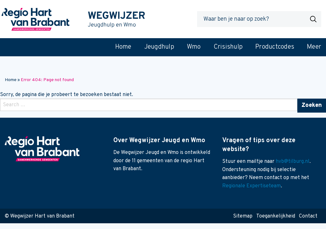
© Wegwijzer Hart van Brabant (39, 216)
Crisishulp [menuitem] (228, 47)
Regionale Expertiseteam (251, 186)
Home (11, 80)
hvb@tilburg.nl (292, 161)
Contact (308, 216)
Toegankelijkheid (275, 216)
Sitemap (242, 216)
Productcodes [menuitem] (274, 47)
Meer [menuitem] (314, 47)
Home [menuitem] (123, 47)
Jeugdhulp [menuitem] (159, 47)
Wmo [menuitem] (194, 47)
